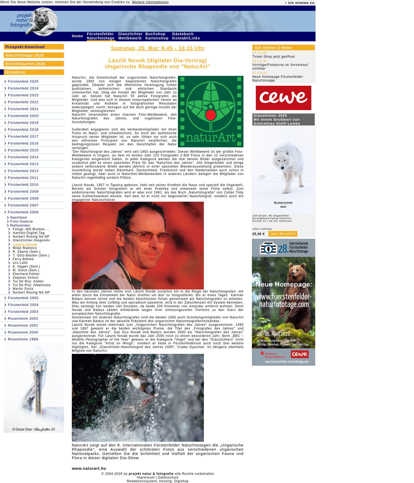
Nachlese (18, 217)
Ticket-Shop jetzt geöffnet (273, 56)
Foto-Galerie (21, 221)
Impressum (146, 477)
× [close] (286, 3)
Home (78, 36)
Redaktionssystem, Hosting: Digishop (158, 481)
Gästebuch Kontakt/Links (186, 36)
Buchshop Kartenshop (157, 36)
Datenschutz (168, 477)
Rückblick (15, 72)
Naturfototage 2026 (25, 55)
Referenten (20, 225)
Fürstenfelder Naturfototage (101, 36)
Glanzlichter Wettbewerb (130, 36)
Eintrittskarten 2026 (25, 64)
